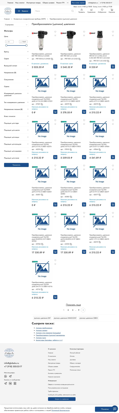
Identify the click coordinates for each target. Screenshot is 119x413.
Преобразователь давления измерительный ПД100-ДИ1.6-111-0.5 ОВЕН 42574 (42, 144)
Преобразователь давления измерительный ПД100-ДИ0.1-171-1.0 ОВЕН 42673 (99, 237)
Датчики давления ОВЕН (89, 318)
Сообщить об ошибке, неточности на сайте (62, 395)
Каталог (23, 11)
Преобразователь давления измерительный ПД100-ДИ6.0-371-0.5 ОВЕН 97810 (71, 144)
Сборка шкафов (58, 3)
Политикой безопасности (60, 410)
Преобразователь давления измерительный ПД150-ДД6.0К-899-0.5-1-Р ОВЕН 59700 (42, 238)
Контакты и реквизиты (55, 373)
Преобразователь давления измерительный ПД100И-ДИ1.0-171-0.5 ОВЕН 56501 (42, 190)
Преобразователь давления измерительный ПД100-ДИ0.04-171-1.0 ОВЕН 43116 (42, 284)
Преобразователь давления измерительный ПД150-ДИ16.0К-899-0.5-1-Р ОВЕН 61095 (71, 238)
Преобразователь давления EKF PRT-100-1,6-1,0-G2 (71, 55)
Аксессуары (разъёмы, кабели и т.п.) (49, 340)
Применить (16, 165)
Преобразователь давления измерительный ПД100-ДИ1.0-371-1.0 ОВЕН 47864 (99, 144)
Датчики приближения (44, 328)
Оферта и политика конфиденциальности (61, 384)
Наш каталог (30, 3)
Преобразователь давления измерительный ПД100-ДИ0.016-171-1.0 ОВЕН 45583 (71, 191)
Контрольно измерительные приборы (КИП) (30, 19)
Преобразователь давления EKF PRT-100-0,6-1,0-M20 (42, 55)
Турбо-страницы (53, 391)
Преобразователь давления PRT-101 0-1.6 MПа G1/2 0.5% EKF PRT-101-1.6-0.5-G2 (99, 56)
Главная (20, 3)
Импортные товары (44, 3)
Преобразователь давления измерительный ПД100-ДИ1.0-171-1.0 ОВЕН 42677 (99, 190)
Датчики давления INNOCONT (65, 318)
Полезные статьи (75, 370)
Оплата (72, 356)
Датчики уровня (41, 330)
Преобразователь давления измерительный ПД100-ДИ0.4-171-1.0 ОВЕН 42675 (99, 99)
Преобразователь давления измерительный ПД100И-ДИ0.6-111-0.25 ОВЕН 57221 (42, 99)
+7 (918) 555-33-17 (106, 3)
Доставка (73, 360)
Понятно (105, 409)
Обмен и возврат (75, 363)
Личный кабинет (75, 353)
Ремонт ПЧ (51, 370)
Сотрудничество (75, 366)
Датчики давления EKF (42, 318)
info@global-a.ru (93, 3)
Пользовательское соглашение (58, 388)
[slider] (6, 45)
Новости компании (54, 377)
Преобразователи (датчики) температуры (50, 335)
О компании (52, 356)
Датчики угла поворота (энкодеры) (48, 333)
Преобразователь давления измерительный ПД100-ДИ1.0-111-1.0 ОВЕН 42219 (71, 99)
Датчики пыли (41, 338)
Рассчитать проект (78, 3)
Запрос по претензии (62, 399)
